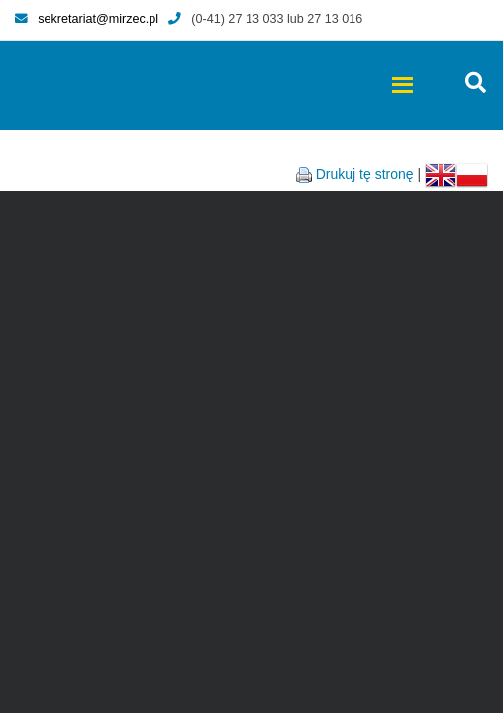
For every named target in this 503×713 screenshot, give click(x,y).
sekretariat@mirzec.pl (86, 19)
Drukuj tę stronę (365, 174)
